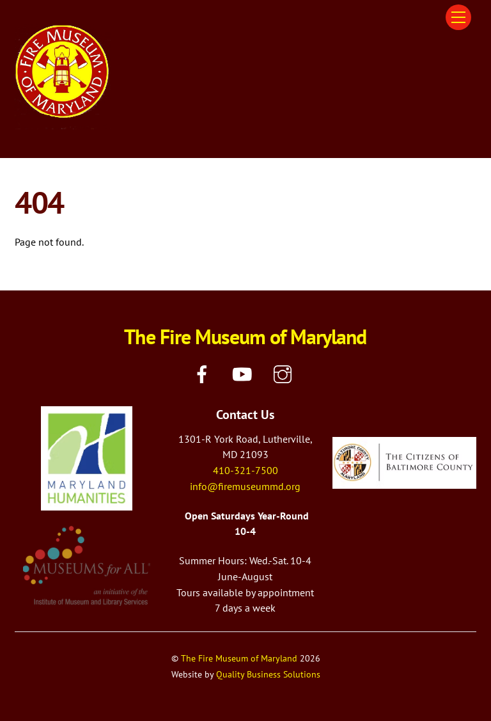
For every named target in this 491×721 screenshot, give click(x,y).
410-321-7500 (245, 470)
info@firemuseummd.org (245, 486)
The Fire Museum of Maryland (239, 658)
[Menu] (458, 17)
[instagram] (284, 373)
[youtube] (244, 373)
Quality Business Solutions (268, 674)
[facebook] (204, 373)
